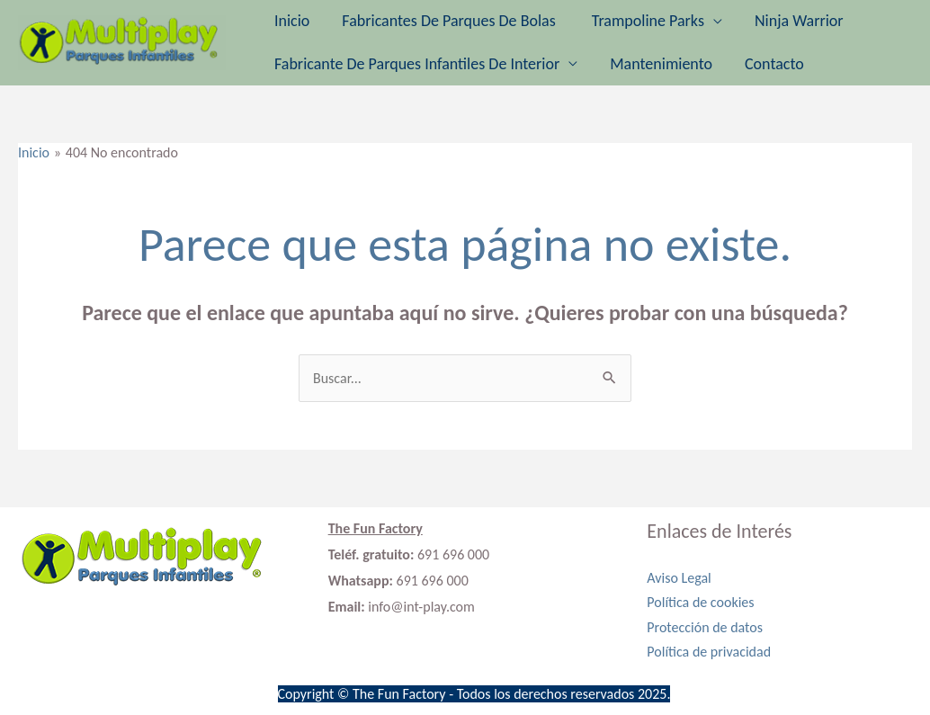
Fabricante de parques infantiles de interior (416, 64)
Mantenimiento (661, 64)
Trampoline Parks (648, 21)
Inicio (291, 21)
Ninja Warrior (799, 21)
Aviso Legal (679, 577)
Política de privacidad (709, 651)
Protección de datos (705, 627)
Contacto (774, 64)
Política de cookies (700, 602)
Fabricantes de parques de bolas (450, 21)
